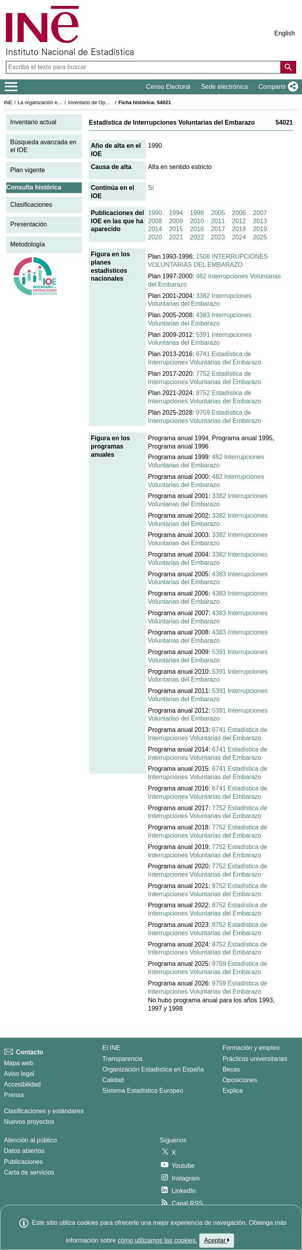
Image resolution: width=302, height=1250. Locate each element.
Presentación (28, 224)
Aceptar (217, 1240)
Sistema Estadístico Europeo (142, 1090)
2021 (176, 237)
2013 (260, 221)
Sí (151, 187)
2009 (176, 221)
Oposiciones (240, 1080)
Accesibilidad (22, 1084)
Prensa (14, 1095)
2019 (260, 229)
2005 (218, 213)
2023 (218, 237)
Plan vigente (27, 170)
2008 (155, 221)
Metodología (27, 244)
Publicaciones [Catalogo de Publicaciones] (23, 1161)
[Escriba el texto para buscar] (144, 67)
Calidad (112, 1080)
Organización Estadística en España (153, 1069)
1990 (155, 213)
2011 (218, 221)
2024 (239, 237)
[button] (276, 87)
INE (8, 102)
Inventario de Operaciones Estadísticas (112, 102)
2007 (260, 213)
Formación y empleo (251, 1047)
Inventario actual (33, 122)
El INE (111, 1047)
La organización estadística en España (61, 102)
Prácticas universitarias (255, 1058)
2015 (176, 229)
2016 (197, 229)
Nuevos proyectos (29, 1121)
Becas (231, 1069)
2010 (197, 221)
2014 (155, 229)
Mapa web (18, 1063)
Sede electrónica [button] (224, 86)
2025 (260, 237)
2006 (239, 213)
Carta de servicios (29, 1172)
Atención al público (30, 1140)
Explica (233, 1090)
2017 (218, 229)
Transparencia (122, 1058)
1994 (176, 213)
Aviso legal (19, 1073)
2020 (155, 237)
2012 (239, 221)
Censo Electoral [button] (168, 86)
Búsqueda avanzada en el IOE (43, 146)
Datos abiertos (24, 1150)
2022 (197, 237)
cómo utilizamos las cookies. (157, 1240)
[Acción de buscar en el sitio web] (288, 67)
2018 (239, 229)
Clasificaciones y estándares (44, 1111)
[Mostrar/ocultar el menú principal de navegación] (11, 87)
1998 (197, 213)
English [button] (284, 33)
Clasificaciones (31, 204)
